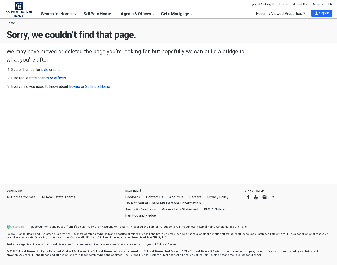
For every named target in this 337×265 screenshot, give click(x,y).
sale (44, 69)
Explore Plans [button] (238, 226)
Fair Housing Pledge (140, 215)
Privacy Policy (217, 197)
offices (60, 78)
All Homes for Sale (21, 197)
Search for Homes (59, 13)
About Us (300, 4)
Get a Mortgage (176, 13)
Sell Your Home (98, 13)
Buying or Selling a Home (89, 86)
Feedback (132, 197)
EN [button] (330, 4)
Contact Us (154, 197)
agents (43, 78)
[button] (321, 13)
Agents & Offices (137, 13)
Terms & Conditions (140, 209)
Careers (317, 4)
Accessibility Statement (180, 209)
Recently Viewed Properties (280, 13)
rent (56, 69)
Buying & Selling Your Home (268, 4)
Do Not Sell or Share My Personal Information (163, 203)
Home (11, 23)
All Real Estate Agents (58, 197)
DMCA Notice (214, 209)
